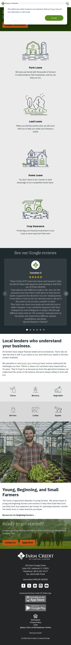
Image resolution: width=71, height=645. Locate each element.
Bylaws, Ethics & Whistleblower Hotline (35, 627)
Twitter (29, 586)
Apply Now (27, 542)
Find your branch (36, 633)
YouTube (46, 586)
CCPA (35, 625)
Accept (54, 18)
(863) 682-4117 (40, 571)
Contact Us (10, 542)
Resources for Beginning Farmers (18, 515)
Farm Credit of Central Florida (35, 556)
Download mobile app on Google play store (35, 607)
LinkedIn (35, 586)
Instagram (41, 586)
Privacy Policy (55, 9)
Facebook (23, 586)
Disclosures (35, 620)
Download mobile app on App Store (35, 598)
